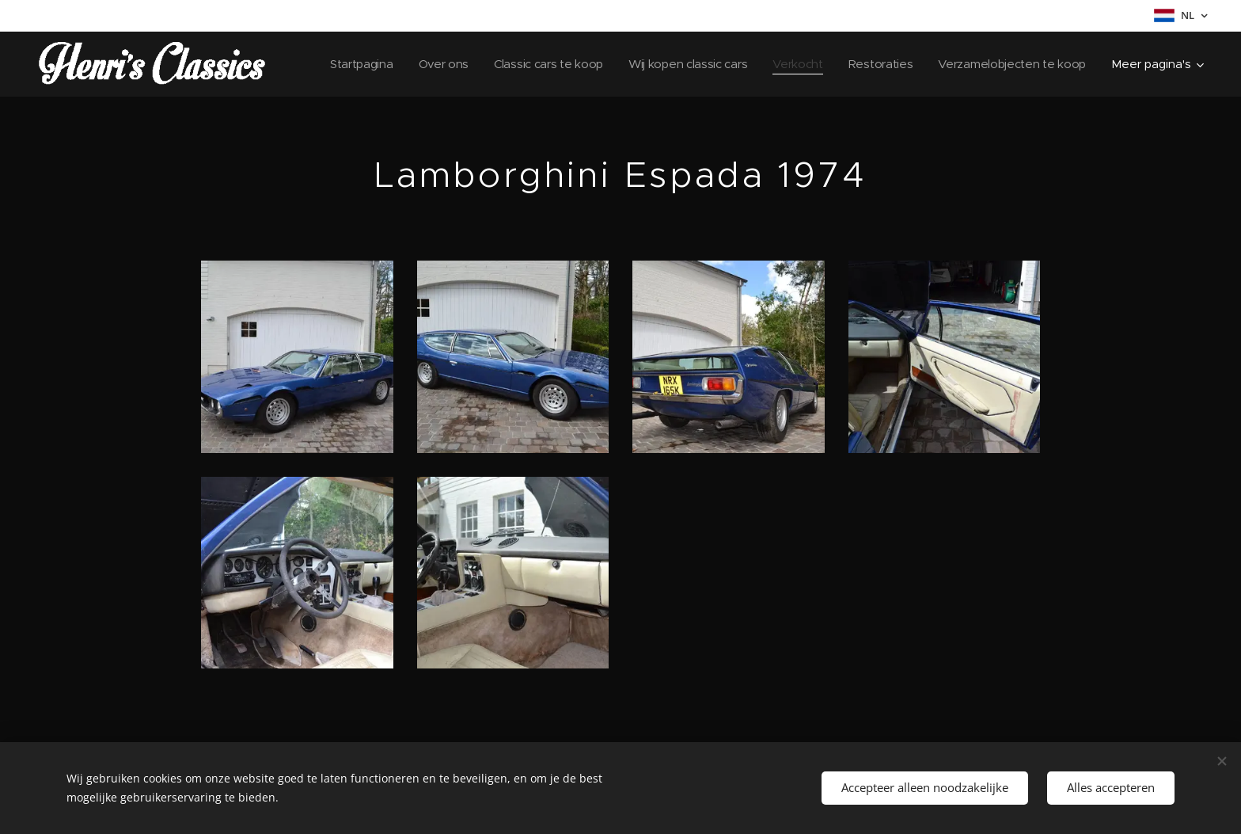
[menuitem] (342, 64)
